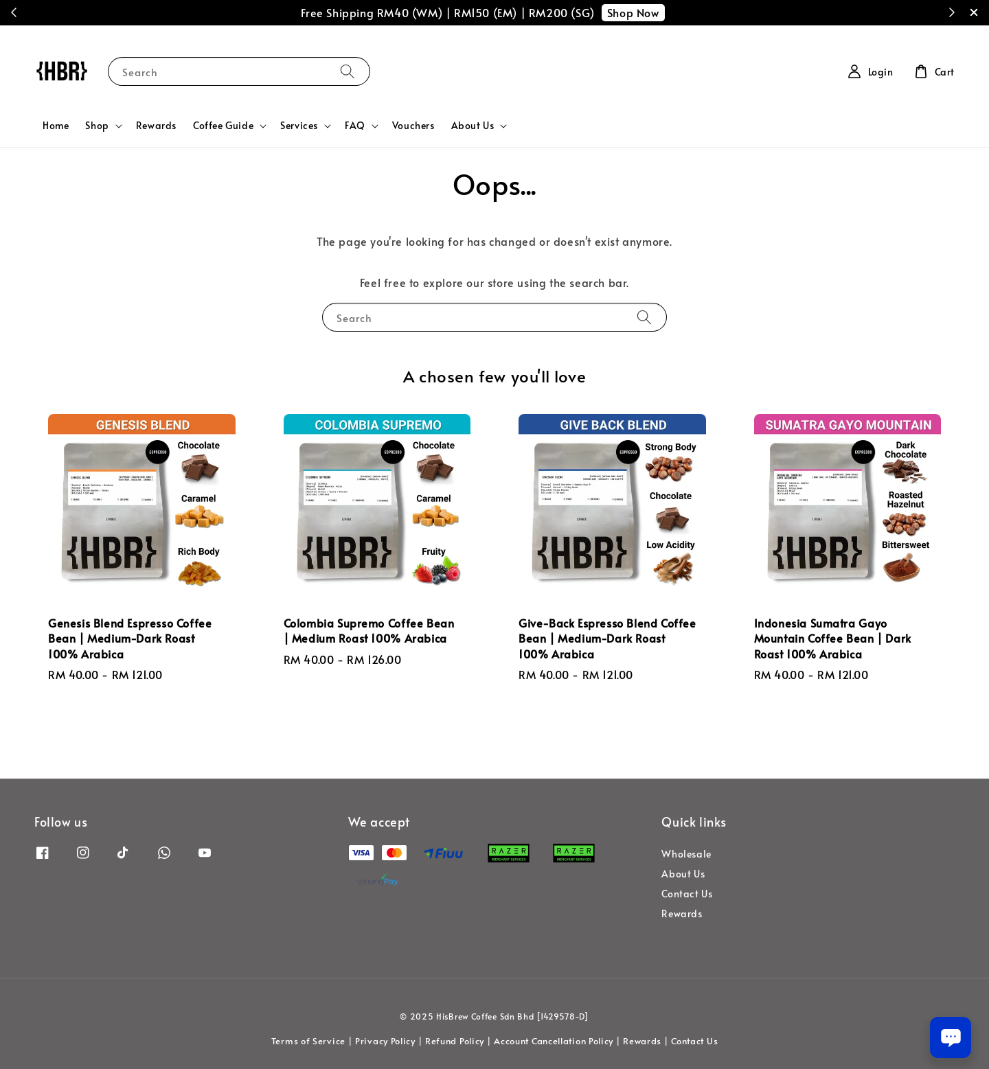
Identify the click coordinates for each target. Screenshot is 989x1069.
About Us (472, 125)
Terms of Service (308, 1041)
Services (299, 125)
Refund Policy (454, 1041)
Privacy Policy (385, 1041)
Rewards (156, 125)
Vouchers (413, 125)
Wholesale (686, 854)
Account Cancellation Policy (553, 1041)
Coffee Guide (223, 125)
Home (56, 125)
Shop (97, 125)
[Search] (348, 71)
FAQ (355, 125)
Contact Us (686, 893)
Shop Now (633, 12)
